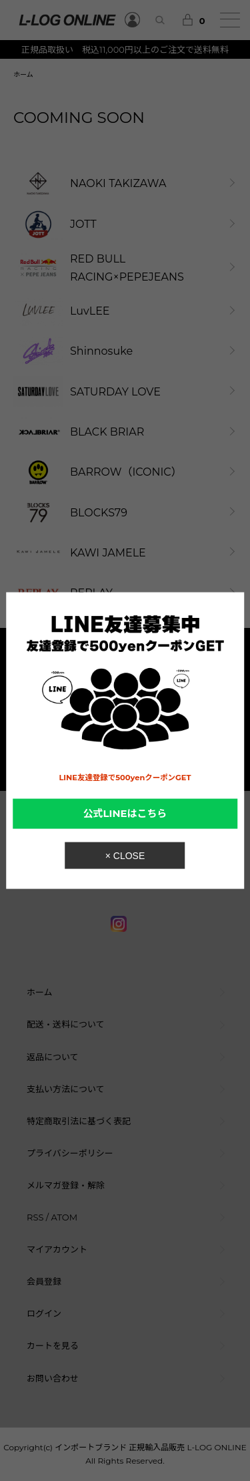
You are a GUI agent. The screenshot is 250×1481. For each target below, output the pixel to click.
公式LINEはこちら (125, 814)
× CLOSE (125, 855)
